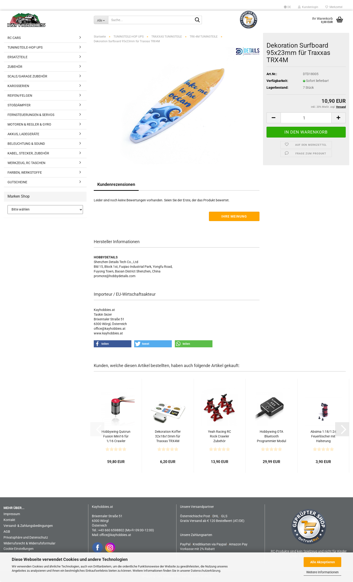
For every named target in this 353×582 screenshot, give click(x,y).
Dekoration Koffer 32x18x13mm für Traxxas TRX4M (168, 436)
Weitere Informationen (322, 572)
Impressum (12, 514)
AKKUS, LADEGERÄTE (23, 134)
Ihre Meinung (234, 216)
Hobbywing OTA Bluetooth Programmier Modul (271, 436)
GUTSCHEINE (17, 182)
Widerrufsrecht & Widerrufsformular (29, 543)
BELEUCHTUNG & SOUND (26, 144)
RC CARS (14, 38)
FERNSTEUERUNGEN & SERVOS (31, 115)
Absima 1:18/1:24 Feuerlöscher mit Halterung (323, 436)
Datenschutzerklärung (205, 570)
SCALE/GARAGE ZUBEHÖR (27, 76)
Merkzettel (333, 7)
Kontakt (9, 520)
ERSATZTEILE (17, 57)
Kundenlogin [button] (308, 7)
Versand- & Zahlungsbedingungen (28, 526)
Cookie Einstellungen (19, 549)
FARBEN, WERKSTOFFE (25, 172)
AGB (7, 531)
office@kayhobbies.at (115, 535)
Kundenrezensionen (116, 184)
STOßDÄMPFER (19, 105)
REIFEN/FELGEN (20, 95)
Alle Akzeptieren (322, 562)
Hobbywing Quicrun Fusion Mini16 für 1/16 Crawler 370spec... (116, 436)
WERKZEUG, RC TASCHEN (26, 163)
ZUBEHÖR (15, 67)
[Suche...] (101, 20)
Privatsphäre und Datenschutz (26, 537)
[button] (287, 7)
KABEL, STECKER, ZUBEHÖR (28, 153)
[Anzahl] (306, 117)
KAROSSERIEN (18, 86)
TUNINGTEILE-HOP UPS (25, 47)
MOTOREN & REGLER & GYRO (29, 124)
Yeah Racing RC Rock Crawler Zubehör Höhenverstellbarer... (219, 436)
